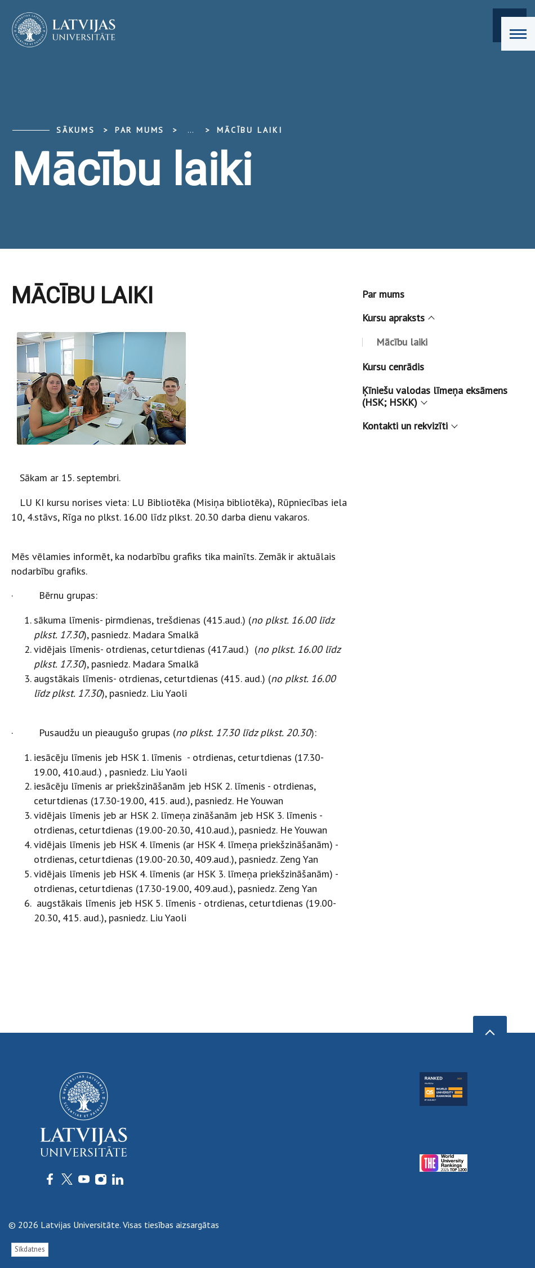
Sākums (75, 130)
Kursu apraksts (397, 317)
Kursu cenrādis (393, 366)
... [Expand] (191, 130)
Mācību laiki (250, 130)
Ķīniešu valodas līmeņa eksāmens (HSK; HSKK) (434, 396)
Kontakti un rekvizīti (409, 425)
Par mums (383, 294)
